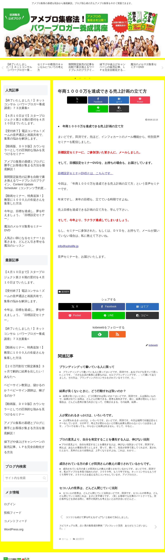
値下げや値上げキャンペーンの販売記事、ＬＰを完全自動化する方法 (24, 447)
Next (162, 68)
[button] (151, 100)
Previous (2, 68)
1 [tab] (75, 78)
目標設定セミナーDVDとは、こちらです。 (85, 164)
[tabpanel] (20, 67)
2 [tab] (80, 78)
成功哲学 (64, 283)
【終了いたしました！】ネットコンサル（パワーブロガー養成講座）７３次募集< (24, 334)
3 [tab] (85, 78)
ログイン (10, 504)
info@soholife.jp (68, 237)
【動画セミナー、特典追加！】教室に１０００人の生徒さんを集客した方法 (24, 352)
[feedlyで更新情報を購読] (105, 325)
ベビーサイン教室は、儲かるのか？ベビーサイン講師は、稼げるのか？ (24, 390)
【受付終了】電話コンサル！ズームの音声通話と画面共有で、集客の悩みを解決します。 (24, 296)
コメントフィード (15, 521)
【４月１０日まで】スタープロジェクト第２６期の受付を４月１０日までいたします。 (24, 277)
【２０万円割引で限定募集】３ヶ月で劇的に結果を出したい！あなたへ (24, 371)
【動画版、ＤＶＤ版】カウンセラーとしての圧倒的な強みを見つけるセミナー (24, 409)
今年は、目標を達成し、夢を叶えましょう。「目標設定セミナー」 (24, 315)
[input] (25, 478)
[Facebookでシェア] (83, 100)
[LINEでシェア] (134, 100)
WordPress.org (13, 529)
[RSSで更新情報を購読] (112, 325)
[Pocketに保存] (117, 100)
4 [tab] (89, 78)
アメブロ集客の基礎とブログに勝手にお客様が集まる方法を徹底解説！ (24, 428)
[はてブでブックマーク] (100, 100)
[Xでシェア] (66, 100)
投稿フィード (12, 512)
